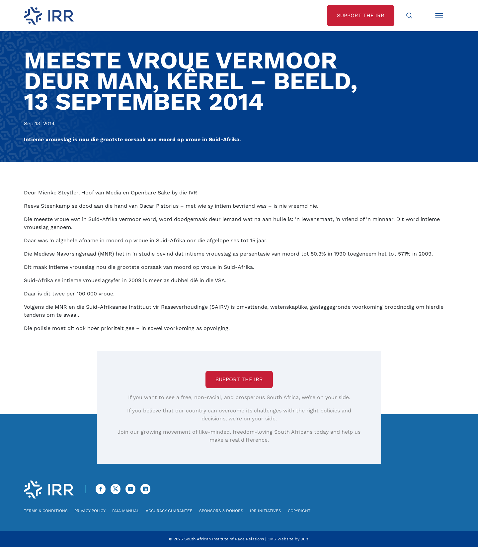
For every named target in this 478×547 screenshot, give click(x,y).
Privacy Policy (90, 510)
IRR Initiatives (265, 510)
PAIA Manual (125, 510)
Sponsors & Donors (221, 510)
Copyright (299, 510)
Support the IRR (239, 379)
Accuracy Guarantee (169, 510)
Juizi (305, 539)
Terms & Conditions (46, 510)
